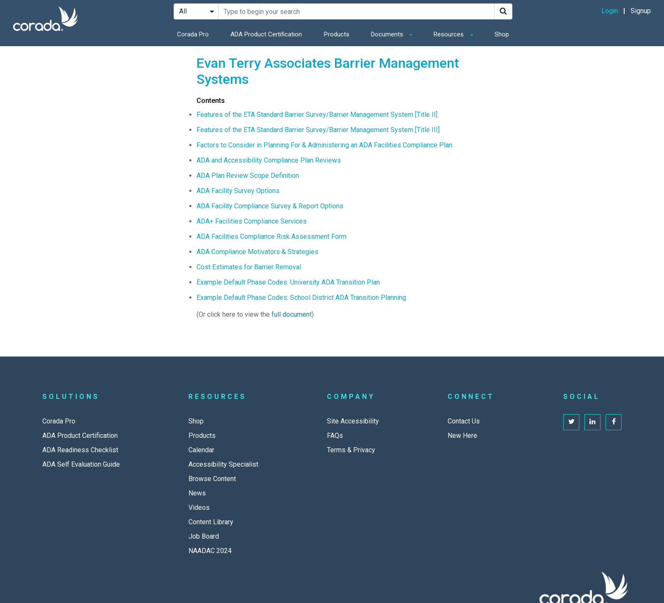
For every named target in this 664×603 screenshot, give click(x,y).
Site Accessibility (353, 421)
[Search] (503, 11)
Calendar (201, 450)
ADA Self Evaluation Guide (81, 464)
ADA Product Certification (266, 34)
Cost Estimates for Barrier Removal (248, 267)
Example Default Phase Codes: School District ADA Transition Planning (301, 297)
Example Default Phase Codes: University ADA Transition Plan (288, 282)
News (197, 493)
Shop (502, 34)
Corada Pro (193, 34)
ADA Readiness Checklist (80, 450)
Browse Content (212, 479)
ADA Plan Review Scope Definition (247, 175)
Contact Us (464, 421)
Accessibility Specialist (223, 464)
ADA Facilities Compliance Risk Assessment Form (271, 236)
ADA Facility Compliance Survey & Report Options (269, 206)
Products (336, 34)
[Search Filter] (196, 11)
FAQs (335, 436)
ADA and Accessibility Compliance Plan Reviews (268, 160)
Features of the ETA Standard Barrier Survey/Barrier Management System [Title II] (316, 115)
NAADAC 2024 (210, 551)
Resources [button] (449, 34)
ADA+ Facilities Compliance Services (251, 221)
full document (291, 314)
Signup (641, 11)
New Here (462, 436)
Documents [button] (388, 34)
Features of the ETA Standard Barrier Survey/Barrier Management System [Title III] (318, 130)
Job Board (203, 536)
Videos (199, 507)
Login (609, 11)
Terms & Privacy (351, 450)
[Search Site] (356, 11)
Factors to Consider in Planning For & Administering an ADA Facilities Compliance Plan (324, 145)
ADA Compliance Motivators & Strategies (257, 252)
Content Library (210, 522)
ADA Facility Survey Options (237, 191)
